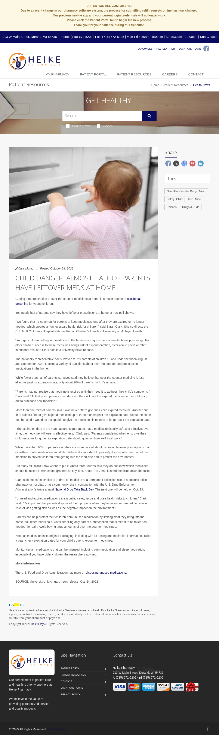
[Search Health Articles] (102, 116)
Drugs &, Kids (190, 207)
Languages (145, 48)
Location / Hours (190, 48)
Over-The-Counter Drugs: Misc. (186, 191)
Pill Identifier (165, 48)
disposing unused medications (106, 572)
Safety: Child (175, 199)
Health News (78, 126)
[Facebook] (206, 49)
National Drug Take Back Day (74, 489)
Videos (105, 126)
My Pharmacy (57, 74)
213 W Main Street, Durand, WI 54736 (30, 36)
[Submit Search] (149, 116)
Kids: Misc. (194, 199)
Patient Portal (93, 74)
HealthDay (37, 624)
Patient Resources (134, 74)
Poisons (172, 207)
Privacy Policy (70, 694)
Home (155, 85)
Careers (170, 74)
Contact (196, 74)
